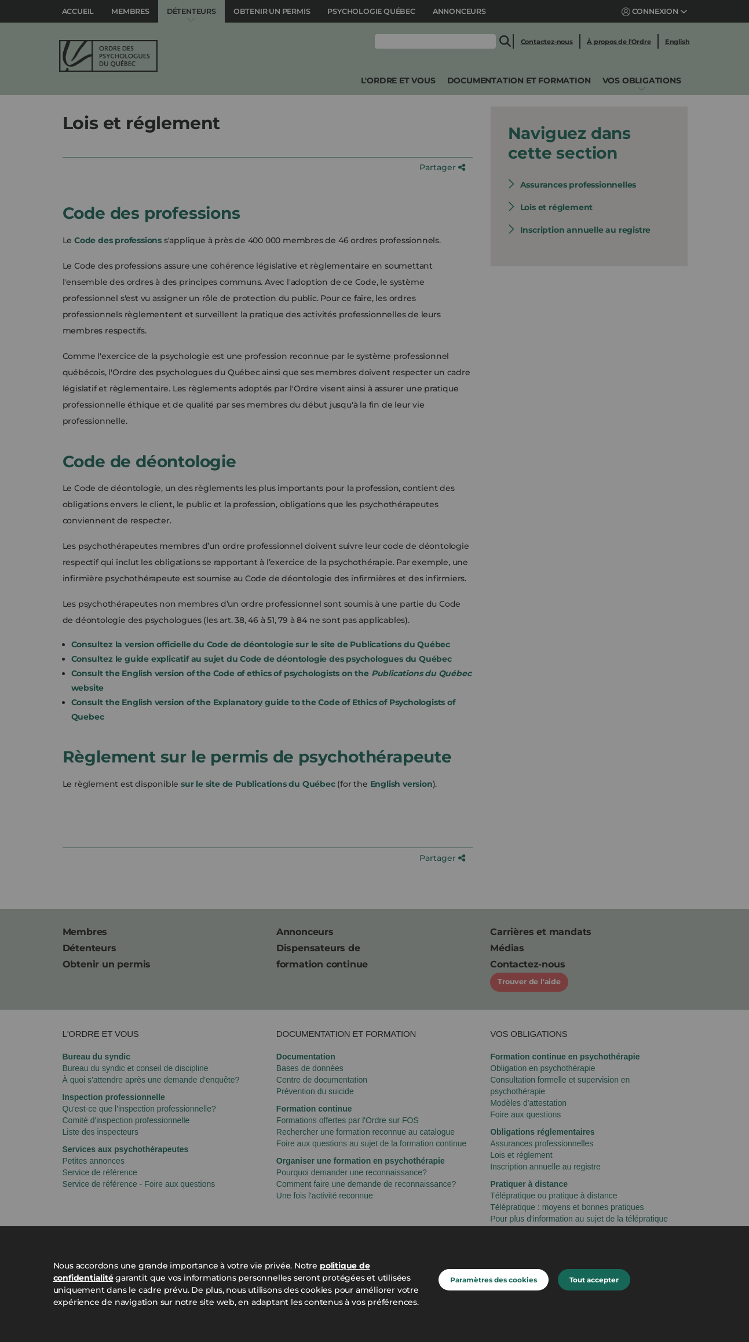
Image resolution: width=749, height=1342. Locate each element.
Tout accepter (594, 1279)
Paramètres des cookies (493, 1279)
